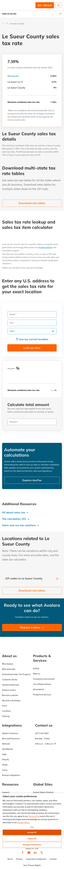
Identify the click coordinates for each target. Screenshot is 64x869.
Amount (13, 421)
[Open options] (52, 331)
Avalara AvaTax (45, 247)
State (12, 331)
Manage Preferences (32, 844)
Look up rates (32, 347)
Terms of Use (34, 816)
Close (32, 827)
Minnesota (13, 76)
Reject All (32, 838)
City (11, 322)
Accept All (32, 832)
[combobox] (32, 331)
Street (12, 314)
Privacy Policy (23, 822)
